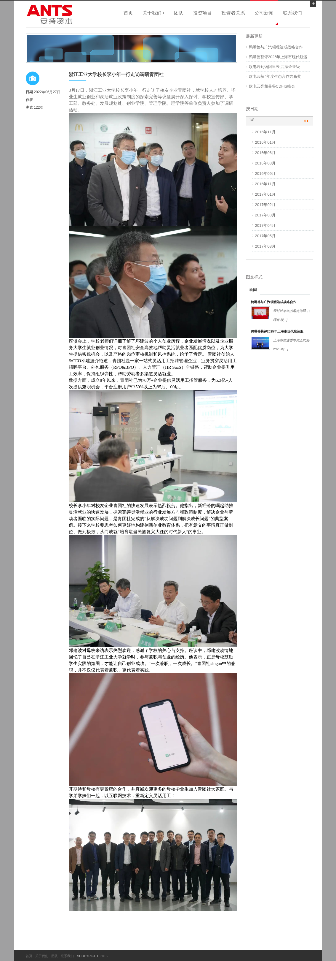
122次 (38, 107)
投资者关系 (233, 13)
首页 (128, 13)
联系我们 (67, 956)
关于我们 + (153, 13)
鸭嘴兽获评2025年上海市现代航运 (278, 57)
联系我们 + (294, 13)
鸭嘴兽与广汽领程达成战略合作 (276, 47)
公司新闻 (264, 13)
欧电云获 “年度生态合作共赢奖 (275, 76)
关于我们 (41, 956)
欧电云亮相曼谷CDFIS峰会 (272, 86)
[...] (285, 320)
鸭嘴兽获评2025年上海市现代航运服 (277, 331)
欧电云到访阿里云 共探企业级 (274, 66)
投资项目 (202, 13)
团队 (178, 13)
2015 (103, 956)
